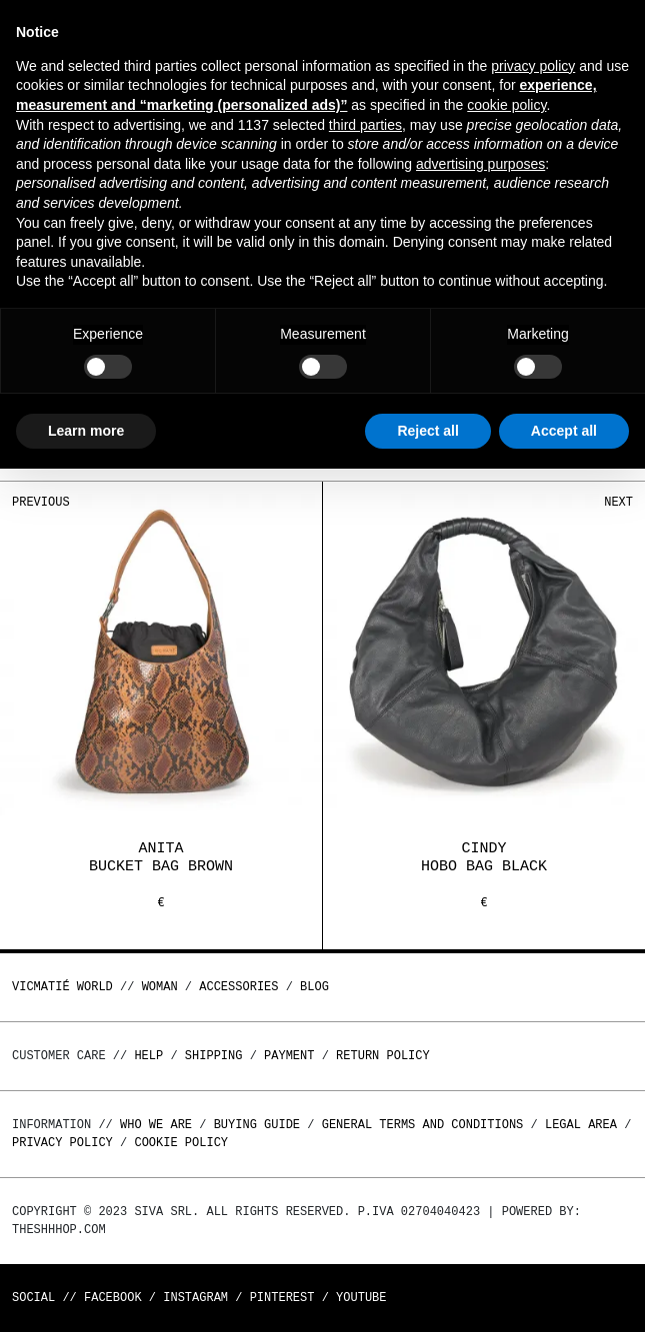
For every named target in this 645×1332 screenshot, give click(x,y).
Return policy (383, 1055)
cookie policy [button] (506, 105)
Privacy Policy (62, 1142)
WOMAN (160, 986)
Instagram (195, 1297)
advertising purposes (480, 164)
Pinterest (282, 1297)
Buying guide (257, 1124)
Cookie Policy (181, 1142)
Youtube (361, 1297)
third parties (365, 125)
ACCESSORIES (238, 986)
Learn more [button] (86, 431)
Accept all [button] (564, 431)
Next (618, 502)
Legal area (581, 1124)
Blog (314, 986)
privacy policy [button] (533, 66)
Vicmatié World (62, 986)
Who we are (156, 1124)
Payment (289, 1055)
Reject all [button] (427, 431)
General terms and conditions (423, 1124)
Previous (41, 502)
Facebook (113, 1297)
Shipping (214, 1055)
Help (148, 1055)
